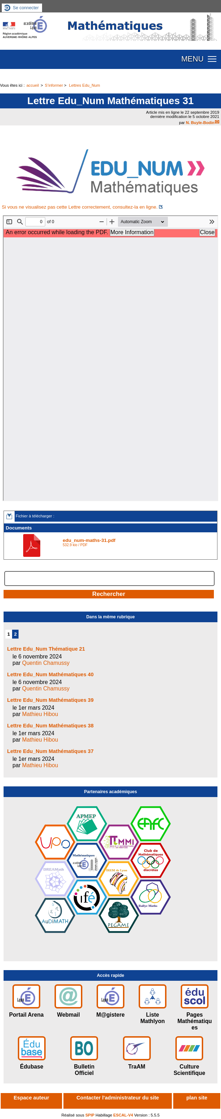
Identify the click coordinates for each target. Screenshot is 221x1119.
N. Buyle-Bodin (200, 122)
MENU (192, 59)
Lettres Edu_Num (84, 85)
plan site (196, 1098)
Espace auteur (31, 1098)
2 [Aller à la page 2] (15, 634)
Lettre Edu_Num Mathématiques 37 (50, 751)
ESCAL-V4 (123, 1115)
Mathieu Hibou (40, 714)
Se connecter (26, 7)
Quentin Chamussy (46, 663)
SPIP (89, 1115)
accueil (32, 85)
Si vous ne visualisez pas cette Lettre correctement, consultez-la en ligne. (80, 207)
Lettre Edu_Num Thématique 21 (46, 649)
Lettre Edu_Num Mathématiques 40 (50, 674)
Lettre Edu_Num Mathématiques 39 (50, 700)
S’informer (54, 85)
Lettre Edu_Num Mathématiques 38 (50, 725)
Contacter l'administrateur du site (118, 1098)
